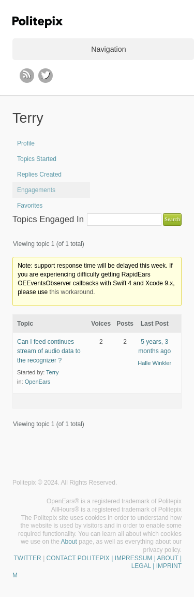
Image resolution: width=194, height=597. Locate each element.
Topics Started (36, 159)
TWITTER (27, 558)
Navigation (108, 49)
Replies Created (39, 174)
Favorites (29, 205)
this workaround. (72, 292)
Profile (26, 143)
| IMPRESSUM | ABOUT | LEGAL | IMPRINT (146, 562)
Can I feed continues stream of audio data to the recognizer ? (49, 351)
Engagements (36, 190)
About (69, 541)
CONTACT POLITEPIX (78, 558)
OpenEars (38, 381)
